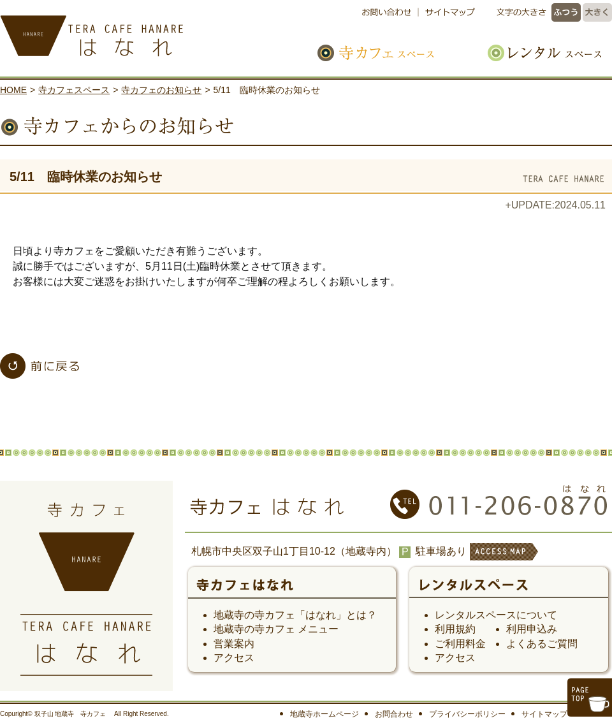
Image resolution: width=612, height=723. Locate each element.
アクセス (234, 657)
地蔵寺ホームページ (324, 714)
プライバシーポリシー (467, 714)
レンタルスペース (538, 52)
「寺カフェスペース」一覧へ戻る (39, 366)
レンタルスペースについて (496, 615)
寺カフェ (292, 589)
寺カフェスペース (390, 52)
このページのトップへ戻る (589, 697)
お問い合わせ (390, 12)
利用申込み (531, 629)
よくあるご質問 (542, 643)
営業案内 (234, 643)
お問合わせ (394, 714)
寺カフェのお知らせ (161, 90)
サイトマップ (448, 12)
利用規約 (455, 629)
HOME (13, 90)
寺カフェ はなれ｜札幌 (134, 32)
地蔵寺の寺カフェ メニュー (276, 629)
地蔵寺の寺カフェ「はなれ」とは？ (295, 615)
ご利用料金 (460, 643)
